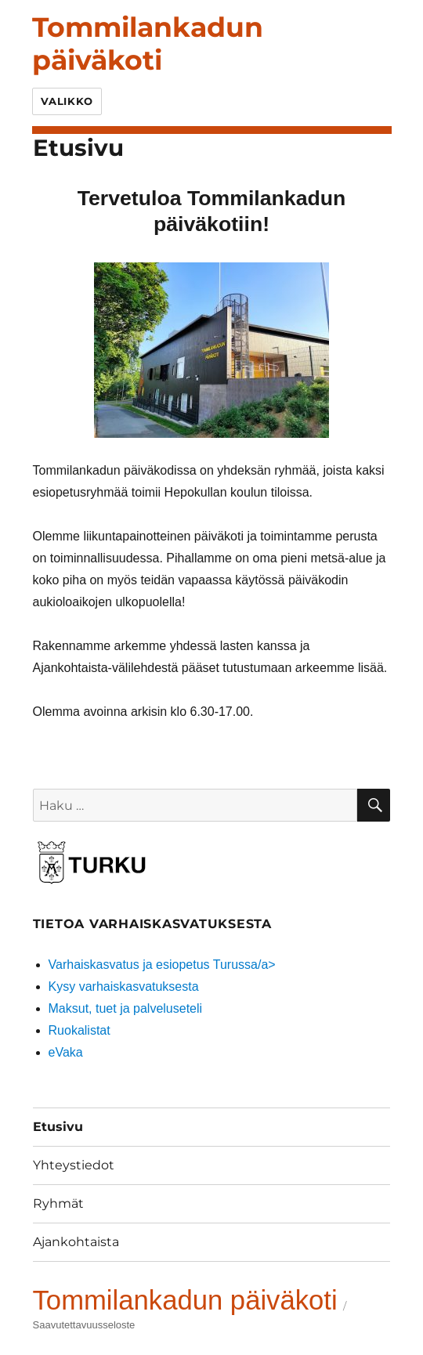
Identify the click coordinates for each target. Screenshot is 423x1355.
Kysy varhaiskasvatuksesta (124, 986)
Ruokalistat (79, 1030)
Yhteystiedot (73, 1165)
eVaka (66, 1052)
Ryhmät (58, 1203)
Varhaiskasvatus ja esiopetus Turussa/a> (162, 964)
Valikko (67, 101)
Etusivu (58, 1126)
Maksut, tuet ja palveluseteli (126, 1008)
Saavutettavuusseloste (84, 1325)
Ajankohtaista (76, 1241)
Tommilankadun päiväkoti (147, 43)
